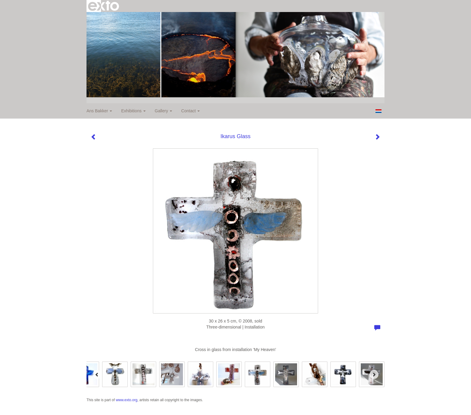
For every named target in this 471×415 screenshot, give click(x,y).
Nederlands (378, 111)
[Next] (373, 374)
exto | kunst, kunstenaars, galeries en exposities (103, 6)
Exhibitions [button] (133, 110)
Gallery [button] (163, 110)
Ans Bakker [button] (99, 110)
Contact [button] (190, 110)
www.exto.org (126, 400)
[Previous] (97, 374)
